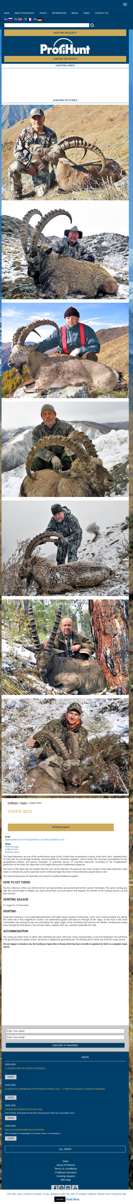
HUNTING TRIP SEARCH (65, 59)
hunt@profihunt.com (34, 840)
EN (18, 19)
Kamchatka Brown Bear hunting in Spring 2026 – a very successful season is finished (55, 1088)
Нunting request (61, 827)
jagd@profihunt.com (14, 840)
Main (6, 13)
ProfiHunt (13, 803)
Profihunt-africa (12, 852)
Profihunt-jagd (11, 847)
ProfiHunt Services (65, 1172)
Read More (72, 1199)
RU (8, 19)
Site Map (66, 1179)
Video (86, 13)
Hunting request (65, 32)
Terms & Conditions (65, 1168)
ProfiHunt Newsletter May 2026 (23, 1109)
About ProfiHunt (24, 13)
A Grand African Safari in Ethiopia (25, 1068)
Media (75, 13)
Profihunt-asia (11, 849)
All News (65, 1149)
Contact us (101, 13)
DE (37, 19)
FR (28, 19)
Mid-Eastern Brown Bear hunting (24, 1129)
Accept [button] (59, 1199)
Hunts (43, 13)
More (11, 1077)
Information (59, 13)
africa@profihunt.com (55, 840)
